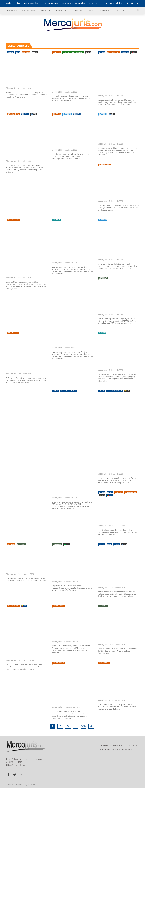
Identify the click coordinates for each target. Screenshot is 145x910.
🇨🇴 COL (126, 512)
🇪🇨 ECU (23, 728)
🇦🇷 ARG (34, 52)
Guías (17, 3)
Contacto (93, 3)
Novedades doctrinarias (73, 52)
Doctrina (10, 10)
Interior (120, 10)
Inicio (8, 3)
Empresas (78, 10)
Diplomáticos (105, 10)
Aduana (10, 52)
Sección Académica (32, 3)
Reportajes (80, 3)
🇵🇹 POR (109, 617)
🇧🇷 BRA (102, 617)
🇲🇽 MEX (133, 52)
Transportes (62, 10)
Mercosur (45, 10)
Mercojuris (11, 88)
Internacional (28, 10)
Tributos (124, 52)
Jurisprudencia (51, 3)
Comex (110, 614)
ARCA (91, 10)
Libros (55, 512)
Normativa (66, 3)
